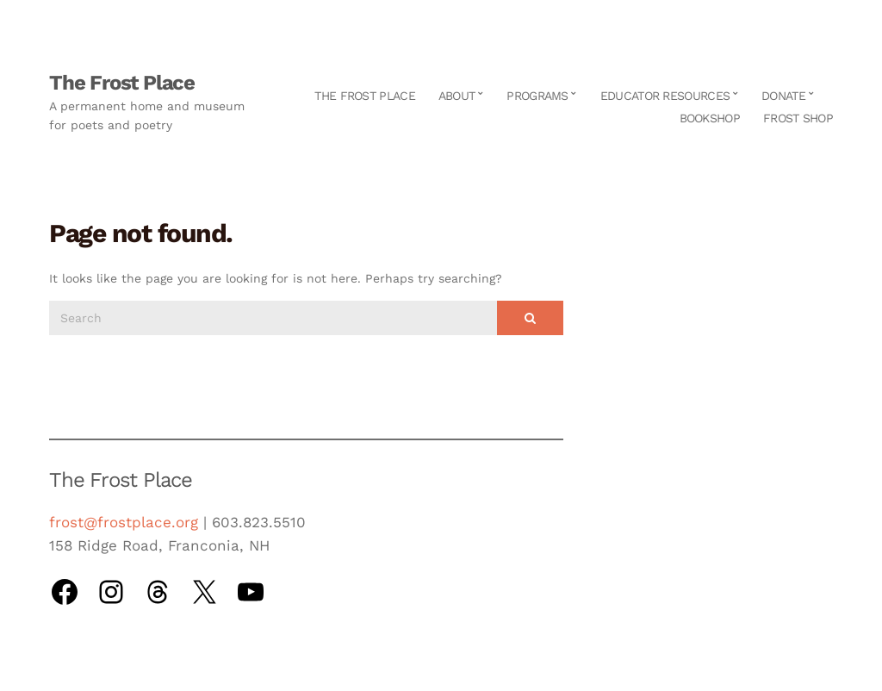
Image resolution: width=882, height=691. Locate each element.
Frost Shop (798, 118)
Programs (537, 96)
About (456, 96)
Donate (783, 96)
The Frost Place (122, 83)
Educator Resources (665, 96)
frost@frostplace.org (123, 522)
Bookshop (710, 118)
